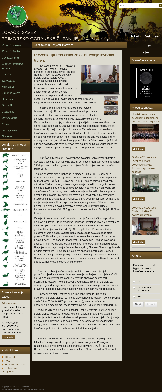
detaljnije (8, 337)
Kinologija (8, 80)
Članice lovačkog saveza (12, 66)
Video (5, 124)
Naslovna (7, 136)
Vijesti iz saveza (11, 45)
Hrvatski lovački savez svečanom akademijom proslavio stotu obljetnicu (146, 127)
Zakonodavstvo (11, 93)
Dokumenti (8, 99)
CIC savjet (10, 357)
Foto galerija (9, 130)
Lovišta (6, 74)
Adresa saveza (10, 303)
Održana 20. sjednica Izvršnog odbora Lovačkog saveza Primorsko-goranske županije (145, 174)
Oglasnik (7, 105)
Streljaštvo (8, 86)
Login (156, 36)
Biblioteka (8, 111)
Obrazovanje (9, 117)
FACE (7, 361)
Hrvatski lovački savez (16, 364)
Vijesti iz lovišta (11, 51)
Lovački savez (10, 57)
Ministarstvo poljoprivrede (10, 370)
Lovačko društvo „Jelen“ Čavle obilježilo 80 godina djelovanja (145, 221)
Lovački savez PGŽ (28, 387)
